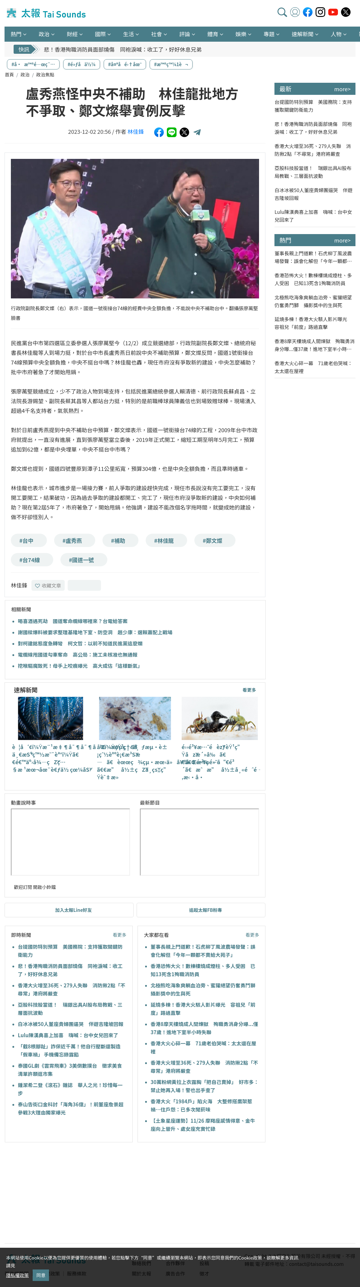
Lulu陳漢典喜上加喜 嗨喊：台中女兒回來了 (68, 1035)
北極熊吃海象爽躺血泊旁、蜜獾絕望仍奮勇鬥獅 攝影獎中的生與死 (313, 301)
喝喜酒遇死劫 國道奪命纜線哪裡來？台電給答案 (73, 621)
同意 (40, 1275)
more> (342, 89)
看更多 (249, 690)
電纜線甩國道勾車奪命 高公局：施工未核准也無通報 (78, 654)
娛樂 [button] (240, 34)
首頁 (9, 74)
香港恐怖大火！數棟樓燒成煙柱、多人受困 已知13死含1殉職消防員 (313, 279)
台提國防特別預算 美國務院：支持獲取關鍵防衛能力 (313, 105)
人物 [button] (336, 34)
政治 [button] (44, 34)
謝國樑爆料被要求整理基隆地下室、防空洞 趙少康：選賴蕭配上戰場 (95, 632)
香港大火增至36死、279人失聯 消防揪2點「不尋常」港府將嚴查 (312, 149)
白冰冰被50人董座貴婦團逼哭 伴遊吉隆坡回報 (70, 1024)
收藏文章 (48, 585)
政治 (25, 74)
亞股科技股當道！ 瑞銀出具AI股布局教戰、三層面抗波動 (312, 171)
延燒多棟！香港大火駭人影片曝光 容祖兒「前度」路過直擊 (313, 322)
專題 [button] (269, 34)
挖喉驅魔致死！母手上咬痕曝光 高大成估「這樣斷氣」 (80, 665)
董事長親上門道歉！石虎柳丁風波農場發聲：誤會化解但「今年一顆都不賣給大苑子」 (313, 257)
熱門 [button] (16, 34)
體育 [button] (212, 34)
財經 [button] (72, 34)
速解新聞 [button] (302, 34)
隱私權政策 (17, 1275)
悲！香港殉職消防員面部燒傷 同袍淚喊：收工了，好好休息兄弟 (123, 49)
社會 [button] (156, 34)
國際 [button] (100, 34)
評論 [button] (184, 34)
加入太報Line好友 (73, 910)
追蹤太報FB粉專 (205, 910)
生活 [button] (128, 34)
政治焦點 (45, 74)
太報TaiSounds (47, 13)
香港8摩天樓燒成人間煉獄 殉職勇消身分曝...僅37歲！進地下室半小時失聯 (314, 345)
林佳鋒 (136, 131)
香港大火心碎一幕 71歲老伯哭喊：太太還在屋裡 (313, 367)
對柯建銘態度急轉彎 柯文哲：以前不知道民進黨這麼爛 (80, 643)
